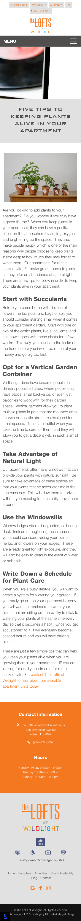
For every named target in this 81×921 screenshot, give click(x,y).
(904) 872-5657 (40, 11)
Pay (68, 5)
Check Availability (62, 873)
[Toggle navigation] (40, 41)
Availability (39, 5)
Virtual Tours (19, 5)
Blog (34, 878)
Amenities (41, 873)
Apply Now (56, 5)
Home (11, 873)
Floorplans (25, 873)
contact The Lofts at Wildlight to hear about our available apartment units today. (33, 680)
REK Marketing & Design (60, 914)
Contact (45, 878)
